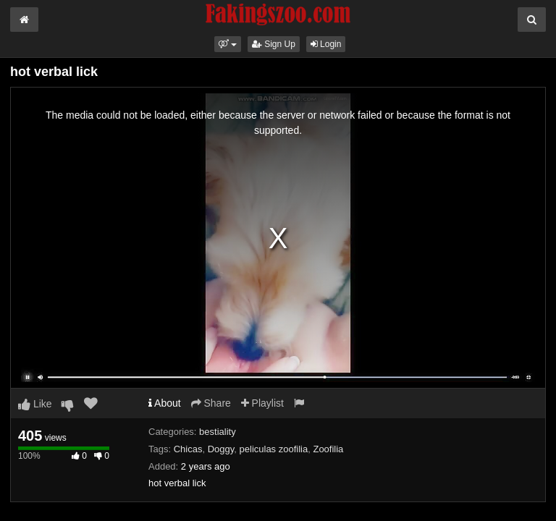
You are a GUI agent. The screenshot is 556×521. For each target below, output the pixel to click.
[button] (227, 44)
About (164, 403)
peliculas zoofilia (274, 449)
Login (326, 44)
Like (35, 404)
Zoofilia (328, 449)
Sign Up (273, 44)
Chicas (188, 449)
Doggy (221, 449)
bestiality (217, 431)
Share (211, 403)
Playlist (262, 403)
